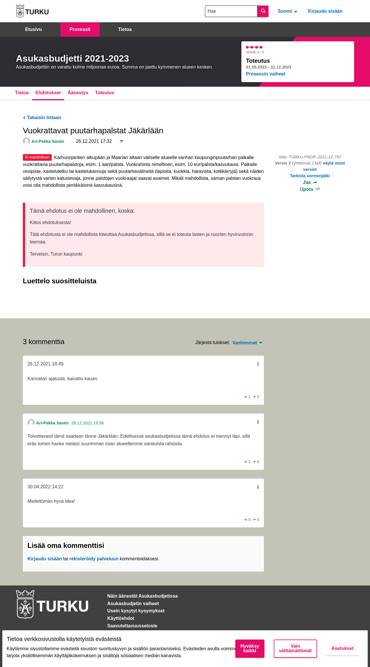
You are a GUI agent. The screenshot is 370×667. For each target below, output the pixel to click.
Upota (310, 189)
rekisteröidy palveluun (94, 558)
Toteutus (104, 92)
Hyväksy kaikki (249, 648)
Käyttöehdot (120, 618)
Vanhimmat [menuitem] (244, 343)
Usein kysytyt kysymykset (135, 610)
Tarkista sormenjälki (310, 175)
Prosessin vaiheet (265, 73)
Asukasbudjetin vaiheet (133, 603)
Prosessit (80, 29)
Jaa (310, 182)
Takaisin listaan (42, 117)
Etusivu (33, 29)
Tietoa (125, 29)
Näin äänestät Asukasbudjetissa (142, 596)
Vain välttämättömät (295, 648)
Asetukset (343, 648)
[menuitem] (288, 10)
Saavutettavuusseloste (132, 625)
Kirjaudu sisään (325, 11)
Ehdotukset (48, 92)
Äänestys (78, 92)
